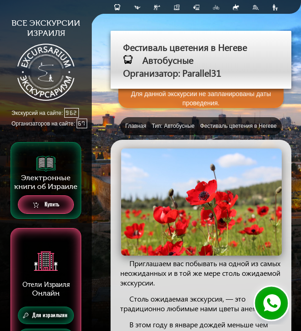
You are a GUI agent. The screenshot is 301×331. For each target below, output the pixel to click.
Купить (46, 205)
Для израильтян (45, 315)
